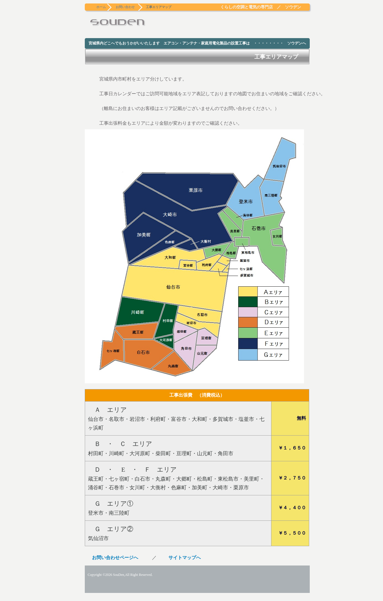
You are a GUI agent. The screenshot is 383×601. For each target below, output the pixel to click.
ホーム (101, 7)
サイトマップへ (184, 557)
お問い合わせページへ (115, 557)
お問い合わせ (125, 7)
